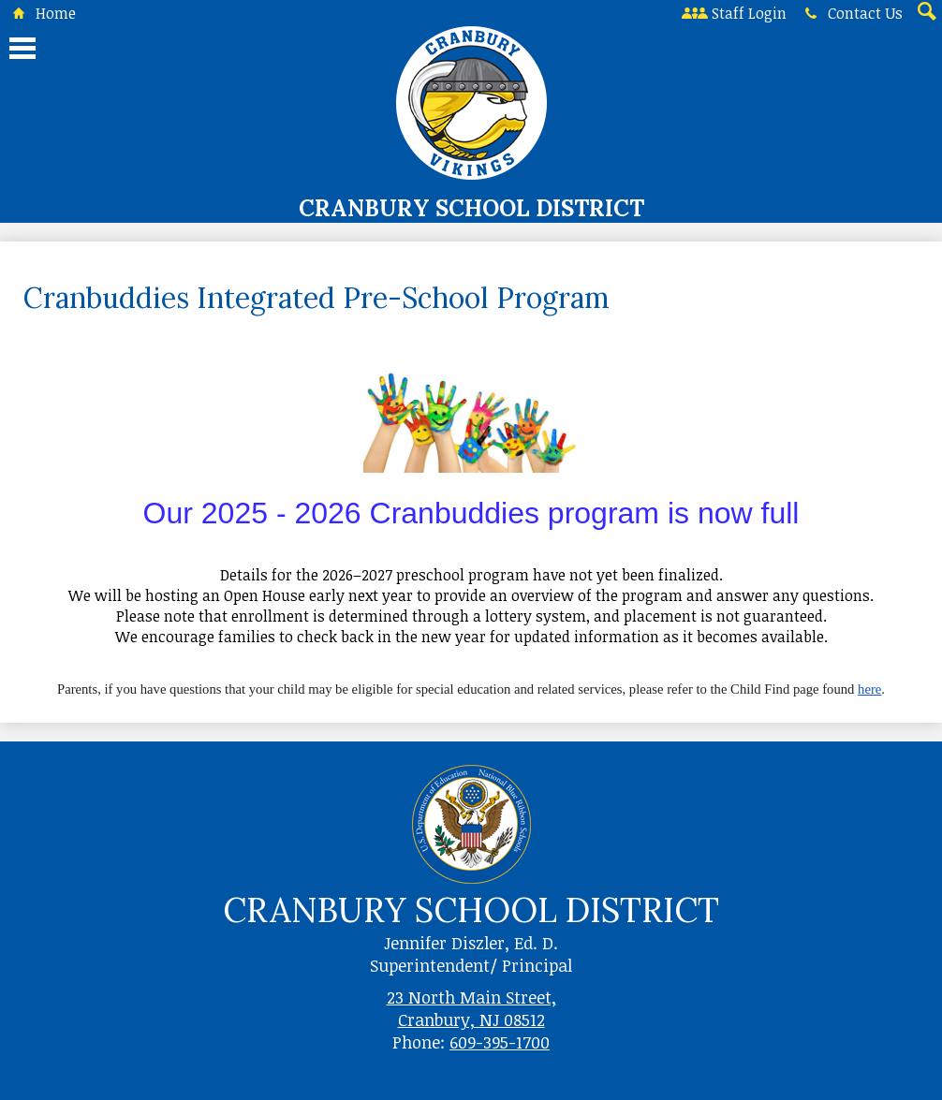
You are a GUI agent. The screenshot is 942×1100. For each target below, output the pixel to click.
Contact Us (850, 13)
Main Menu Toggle (22, 48)
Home (41, 13)
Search (925, 13)
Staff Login (734, 13)
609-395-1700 (499, 1042)
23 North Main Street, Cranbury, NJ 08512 (471, 1008)
